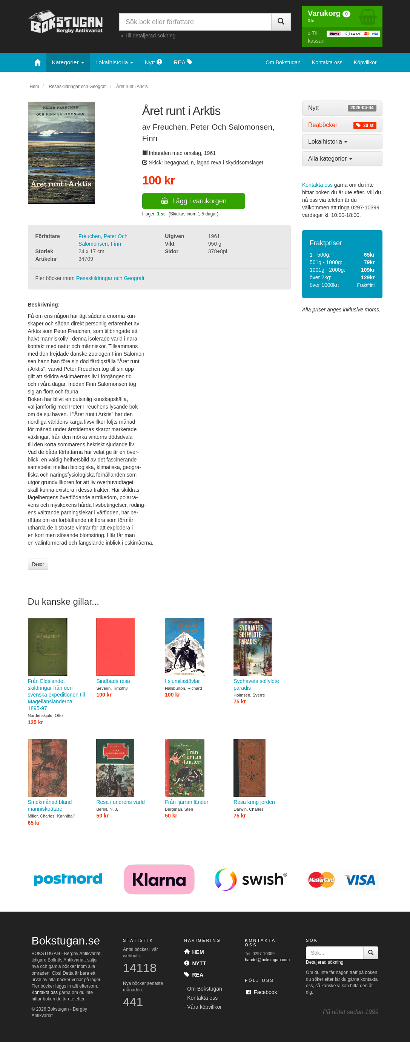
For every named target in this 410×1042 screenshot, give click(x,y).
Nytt (153, 62)
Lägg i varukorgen (194, 201)
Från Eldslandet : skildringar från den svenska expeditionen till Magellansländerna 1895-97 (56, 665)
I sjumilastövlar (193, 651)
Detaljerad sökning (324, 962)
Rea (193, 975)
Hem (34, 86)
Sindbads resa (125, 651)
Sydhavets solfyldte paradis (262, 654)
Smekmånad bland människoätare (56, 775)
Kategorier (68, 62)
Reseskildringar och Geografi (77, 86)
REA (183, 62)
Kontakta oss (327, 62)
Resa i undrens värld (125, 772)
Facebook (261, 992)
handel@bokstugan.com (267, 959)
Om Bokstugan (283, 62)
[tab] (342, 108)
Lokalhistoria (114, 62)
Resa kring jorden (262, 772)
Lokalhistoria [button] (327, 141)
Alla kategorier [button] (330, 158)
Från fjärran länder (193, 772)
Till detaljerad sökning (149, 36)
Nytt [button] (342, 108)
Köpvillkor (365, 62)
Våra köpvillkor (204, 1007)
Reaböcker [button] (342, 125)
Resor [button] (38, 564)
